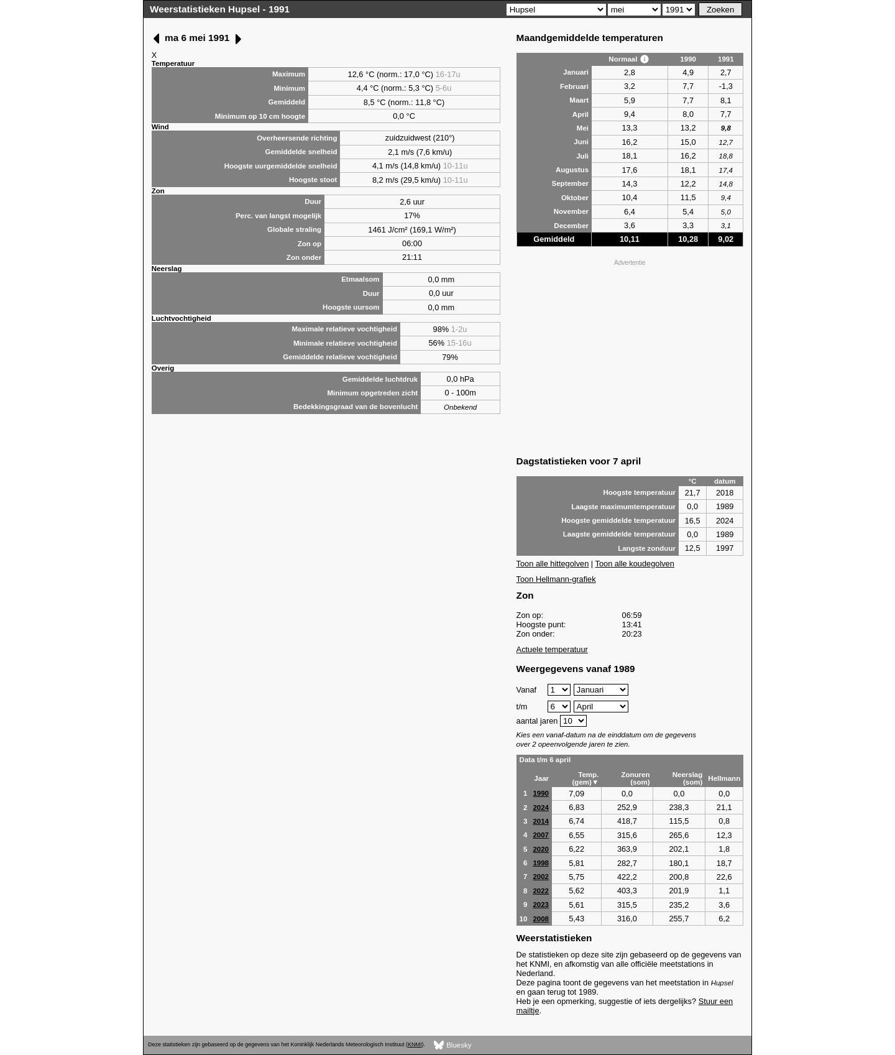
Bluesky (453, 1045)
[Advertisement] (630, 356)
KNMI (414, 1044)
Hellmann (724, 778)
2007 (541, 835)
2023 (541, 904)
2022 (541, 891)
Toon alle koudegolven (634, 563)
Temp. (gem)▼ (585, 778)
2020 (541, 849)
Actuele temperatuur (552, 649)
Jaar (541, 778)
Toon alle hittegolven (552, 563)
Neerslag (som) (687, 778)
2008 (541, 919)
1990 (541, 793)
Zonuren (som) (635, 778)
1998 (541, 863)
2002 (541, 876)
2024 (541, 807)
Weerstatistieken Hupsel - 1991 (220, 9)
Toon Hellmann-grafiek (556, 579)
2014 (541, 821)
